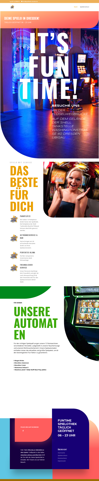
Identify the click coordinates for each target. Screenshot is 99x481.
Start (76, 7)
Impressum (62, 461)
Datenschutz (62, 458)
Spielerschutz (84, 7)
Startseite (61, 453)
